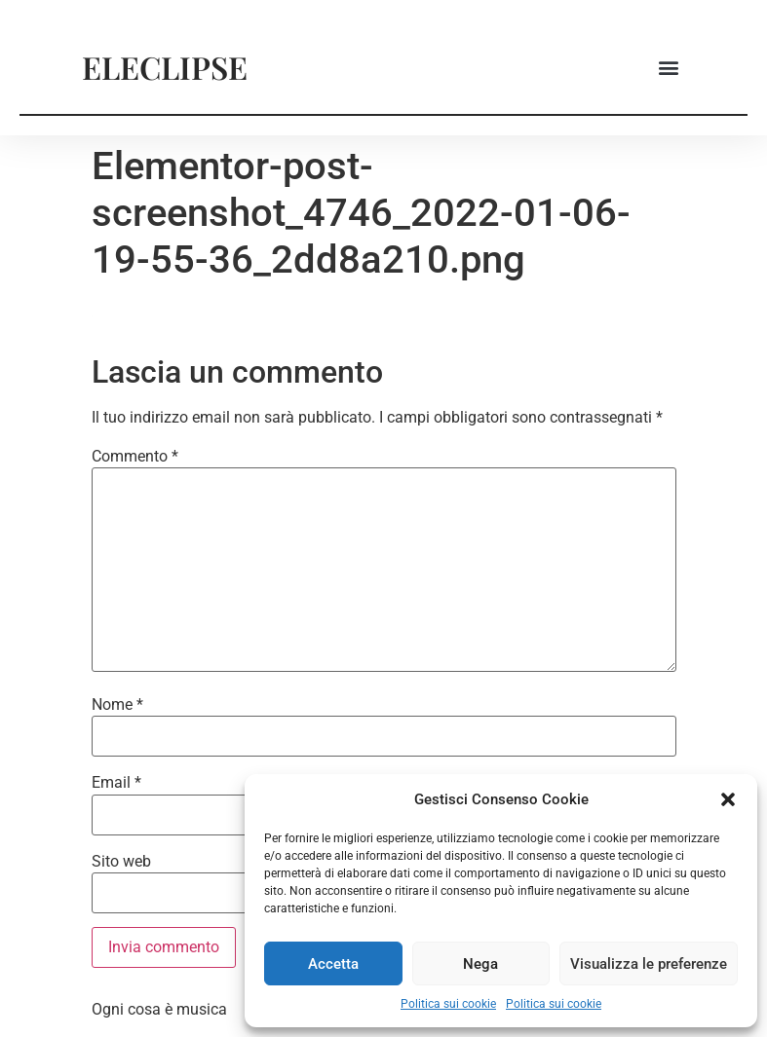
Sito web (121, 862)
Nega (480, 964)
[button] (728, 799)
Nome (117, 705)
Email (116, 783)
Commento (135, 456)
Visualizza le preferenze (648, 964)
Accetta (333, 964)
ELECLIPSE (165, 67)
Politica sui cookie (448, 1004)
